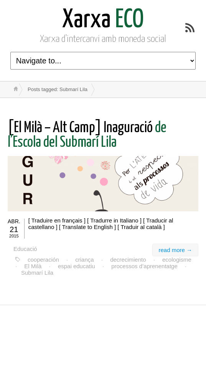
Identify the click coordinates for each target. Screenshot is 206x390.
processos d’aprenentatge (144, 266)
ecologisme (176, 259)
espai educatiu (76, 266)
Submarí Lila (37, 272)
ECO (103, 20)
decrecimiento (128, 259)
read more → (175, 250)
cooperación (43, 259)
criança (84, 259)
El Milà (32, 266)
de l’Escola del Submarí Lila (87, 135)
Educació (25, 249)
